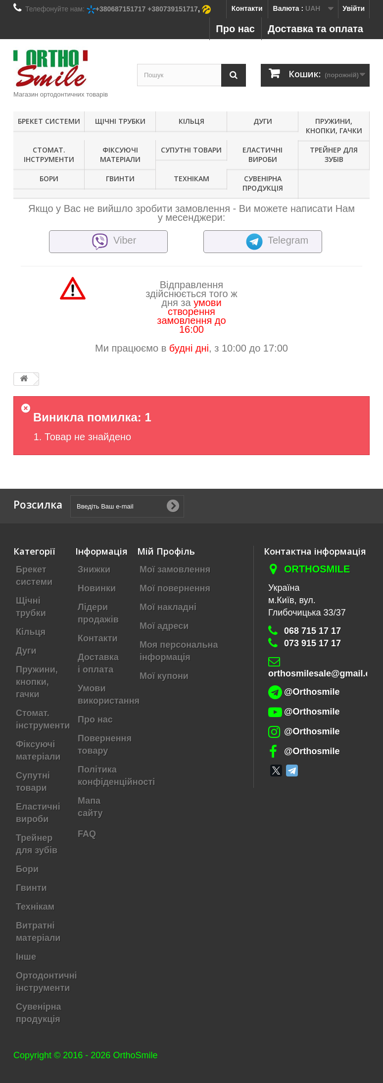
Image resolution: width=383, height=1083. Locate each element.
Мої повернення (175, 588)
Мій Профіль (166, 551)
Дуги (262, 121)
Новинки (97, 588)
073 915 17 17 (312, 643)
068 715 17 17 (312, 631)
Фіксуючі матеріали (120, 154)
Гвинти (120, 178)
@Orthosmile (312, 692)
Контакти (247, 8)
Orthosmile (317, 569)
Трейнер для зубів (334, 154)
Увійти (353, 8)
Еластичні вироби (262, 154)
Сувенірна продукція (262, 183)
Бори (49, 178)
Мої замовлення (175, 569)
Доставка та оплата (315, 28)
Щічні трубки (120, 121)
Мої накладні (168, 607)
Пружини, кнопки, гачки (334, 125)
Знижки (94, 569)
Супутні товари (191, 150)
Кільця (191, 121)
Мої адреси (164, 626)
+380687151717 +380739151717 (147, 9)
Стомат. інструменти (49, 154)
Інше (26, 957)
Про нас (235, 28)
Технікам (191, 178)
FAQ (87, 834)
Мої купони (164, 676)
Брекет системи (49, 121)
